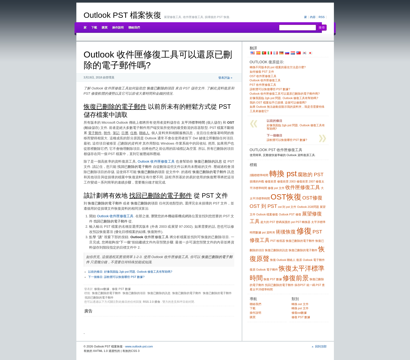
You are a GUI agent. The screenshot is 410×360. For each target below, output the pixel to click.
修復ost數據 (102, 288)
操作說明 (118, 27)
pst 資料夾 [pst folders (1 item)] (268, 232)
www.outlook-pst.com (139, 346)
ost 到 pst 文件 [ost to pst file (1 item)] (287, 206)
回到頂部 (321, 346)
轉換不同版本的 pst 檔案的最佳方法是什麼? (278, 67)
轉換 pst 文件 (300, 308)
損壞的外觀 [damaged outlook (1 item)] (257, 181)
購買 (104, 27)
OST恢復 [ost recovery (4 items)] (286, 196)
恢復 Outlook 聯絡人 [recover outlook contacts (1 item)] (283, 259)
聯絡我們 (134, 27)
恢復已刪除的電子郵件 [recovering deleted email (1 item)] (303, 250)
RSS (321, 17)
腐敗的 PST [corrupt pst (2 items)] (310, 174)
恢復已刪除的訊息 (158, 293)
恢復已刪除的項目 (134, 293)
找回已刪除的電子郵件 (99, 297)
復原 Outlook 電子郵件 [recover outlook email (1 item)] (310, 259)
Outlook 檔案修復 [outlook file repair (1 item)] (267, 214)
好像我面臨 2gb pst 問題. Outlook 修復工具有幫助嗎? (130, 271)
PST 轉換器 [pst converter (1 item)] (303, 222)
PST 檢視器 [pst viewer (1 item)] (277, 240)
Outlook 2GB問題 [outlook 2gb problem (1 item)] (308, 206)
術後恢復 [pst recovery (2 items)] (286, 232)
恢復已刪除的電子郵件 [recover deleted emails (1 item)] (300, 240)
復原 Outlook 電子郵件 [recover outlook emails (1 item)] (264, 269)
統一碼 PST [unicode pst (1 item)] (313, 285)
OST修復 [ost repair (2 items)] (312, 198)
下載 (94, 27)
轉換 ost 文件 (300, 304)
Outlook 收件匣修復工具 (156, 161)
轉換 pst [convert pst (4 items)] (283, 173)
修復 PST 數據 (121, 288)
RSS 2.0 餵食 (151, 301)
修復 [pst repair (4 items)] (304, 230)
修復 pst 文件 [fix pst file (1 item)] (276, 188)
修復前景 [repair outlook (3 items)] (296, 278)
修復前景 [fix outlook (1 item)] (270, 181)
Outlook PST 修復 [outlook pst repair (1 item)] (290, 214)
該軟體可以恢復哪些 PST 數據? (116, 276)
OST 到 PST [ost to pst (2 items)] (263, 206)
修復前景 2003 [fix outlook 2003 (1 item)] (286, 181)
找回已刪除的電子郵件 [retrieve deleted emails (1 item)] (279, 285)
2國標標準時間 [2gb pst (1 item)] (259, 175)
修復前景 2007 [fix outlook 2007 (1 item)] (306, 181)
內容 (313, 17)
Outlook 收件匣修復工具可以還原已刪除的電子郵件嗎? (285, 93)
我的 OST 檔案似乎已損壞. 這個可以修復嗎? (278, 102)
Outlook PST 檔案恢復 (123, 15)
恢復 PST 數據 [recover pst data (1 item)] (273, 279)
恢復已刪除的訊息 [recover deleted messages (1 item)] (276, 250)
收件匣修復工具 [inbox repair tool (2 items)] (302, 187)
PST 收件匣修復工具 (263, 84)
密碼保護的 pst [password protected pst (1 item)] (285, 222)
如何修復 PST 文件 (262, 71)
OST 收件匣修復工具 (263, 76)
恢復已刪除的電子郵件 (106, 293)
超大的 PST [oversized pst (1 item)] (267, 222)
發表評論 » (225, 77)
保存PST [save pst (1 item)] (300, 285)
